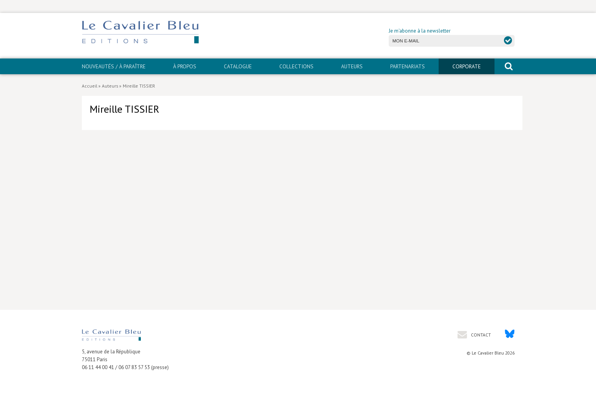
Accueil (89, 86)
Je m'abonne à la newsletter (419, 30)
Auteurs (352, 66)
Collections (296, 66)
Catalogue (238, 66)
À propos (184, 66)
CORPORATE (466, 66)
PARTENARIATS (407, 66)
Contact (480, 335)
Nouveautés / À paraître (114, 66)
